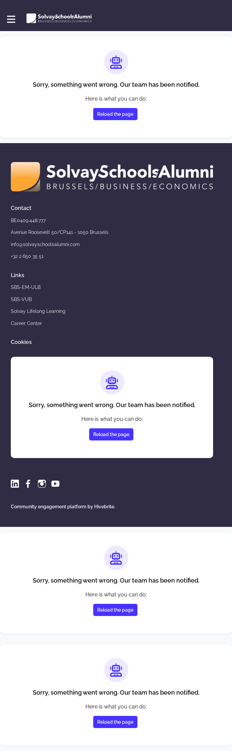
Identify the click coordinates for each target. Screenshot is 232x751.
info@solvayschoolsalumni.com (45, 244)
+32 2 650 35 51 (27, 256)
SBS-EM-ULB (26, 287)
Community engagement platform (48, 506)
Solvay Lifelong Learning (38, 311)
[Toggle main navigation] (10, 19)
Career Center (26, 323)
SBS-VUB (21, 299)
